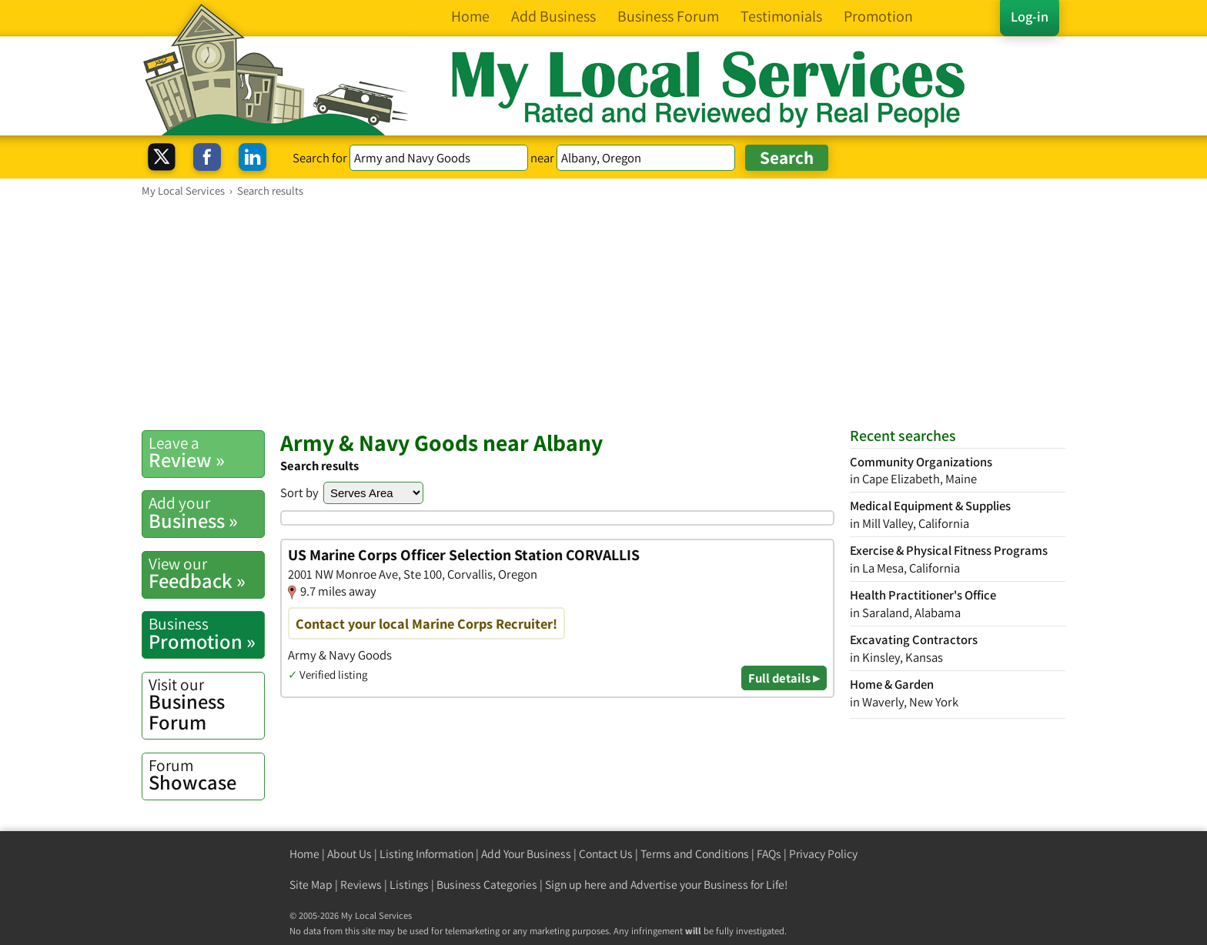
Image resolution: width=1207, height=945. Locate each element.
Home (304, 853)
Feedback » (206, 573)
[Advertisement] (603, 313)
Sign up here (576, 884)
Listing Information (426, 853)
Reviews (361, 884)
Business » (206, 512)
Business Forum (206, 704)
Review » (206, 452)
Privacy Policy (823, 853)
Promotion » (206, 633)
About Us (349, 853)
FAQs (769, 853)
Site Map (311, 884)
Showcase (206, 775)
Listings (409, 884)
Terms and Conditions (694, 853)
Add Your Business (526, 853)
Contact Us (606, 853)
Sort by (299, 492)
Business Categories (486, 884)
